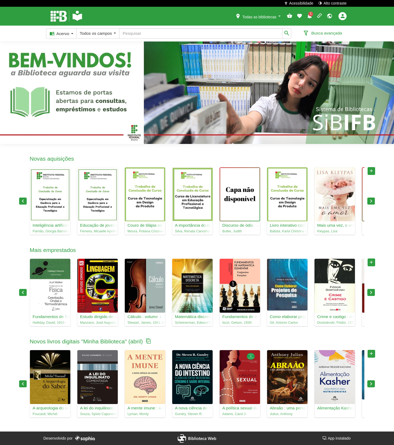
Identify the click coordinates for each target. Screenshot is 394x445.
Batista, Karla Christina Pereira (287, 231)
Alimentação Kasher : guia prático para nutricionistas (334, 408)
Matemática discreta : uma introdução (192, 316)
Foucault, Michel (45, 414)
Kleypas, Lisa (327, 231)
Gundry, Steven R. (189, 414)
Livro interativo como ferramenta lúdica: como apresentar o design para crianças (287, 225)
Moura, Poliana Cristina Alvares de (145, 231)
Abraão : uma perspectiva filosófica (287, 408)
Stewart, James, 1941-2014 (145, 323)
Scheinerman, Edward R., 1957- (192, 323)
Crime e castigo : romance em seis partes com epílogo (334, 316)
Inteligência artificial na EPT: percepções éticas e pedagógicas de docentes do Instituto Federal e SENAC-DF (50, 225)
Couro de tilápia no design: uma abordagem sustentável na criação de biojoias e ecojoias (145, 225)
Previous (23, 201)
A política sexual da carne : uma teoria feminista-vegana (239, 408)
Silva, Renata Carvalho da (192, 231)
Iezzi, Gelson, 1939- (237, 323)
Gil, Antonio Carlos (284, 323)
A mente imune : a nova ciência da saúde (145, 408)
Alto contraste (332, 3)
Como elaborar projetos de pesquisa (287, 316)
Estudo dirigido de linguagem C (97, 316)
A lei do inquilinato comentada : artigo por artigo (97, 408)
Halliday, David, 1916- (49, 323)
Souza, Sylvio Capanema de (97, 414)
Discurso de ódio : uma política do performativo (239, 225)
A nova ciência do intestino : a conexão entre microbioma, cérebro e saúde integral (192, 408)
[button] (258, 16)
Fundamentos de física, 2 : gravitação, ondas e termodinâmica (50, 316)
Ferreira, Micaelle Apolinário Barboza (97, 231)
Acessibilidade (298, 3)
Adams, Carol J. (234, 414)
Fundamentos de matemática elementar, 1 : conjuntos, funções (239, 316)
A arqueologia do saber (50, 408)
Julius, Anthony (281, 414)
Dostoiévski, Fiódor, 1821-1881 (334, 323)
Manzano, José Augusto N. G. (97, 323)
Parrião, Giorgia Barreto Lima (50, 231)
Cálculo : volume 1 (144, 316)
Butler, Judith (232, 231)
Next (371, 201)
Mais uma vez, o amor (334, 225)
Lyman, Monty (138, 414)
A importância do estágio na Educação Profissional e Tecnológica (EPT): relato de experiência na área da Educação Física (192, 225)
